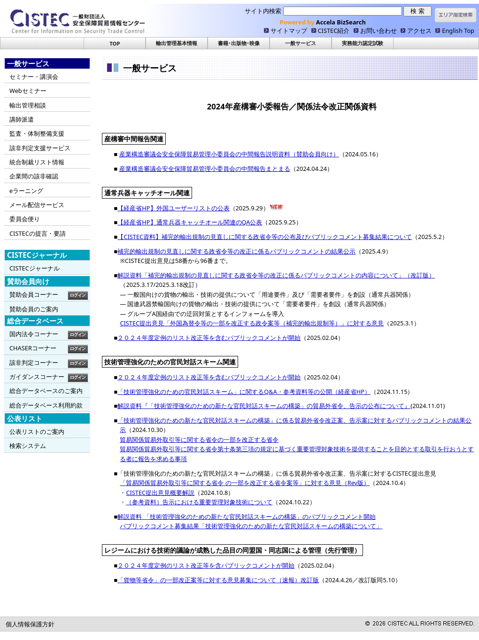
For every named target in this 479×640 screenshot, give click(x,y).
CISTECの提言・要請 (37, 233)
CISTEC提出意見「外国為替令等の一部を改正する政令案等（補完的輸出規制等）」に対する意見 (252, 323)
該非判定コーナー (33, 362)
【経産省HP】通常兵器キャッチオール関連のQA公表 (189, 222)
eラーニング (26, 190)
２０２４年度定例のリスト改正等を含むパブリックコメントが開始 (209, 337)
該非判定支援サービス (39, 148)
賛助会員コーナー (33, 294)
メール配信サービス (36, 204)
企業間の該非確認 (33, 176)
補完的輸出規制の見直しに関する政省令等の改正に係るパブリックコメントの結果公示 (236, 251)
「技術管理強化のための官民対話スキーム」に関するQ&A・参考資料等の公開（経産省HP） (244, 391)
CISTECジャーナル (34, 268)
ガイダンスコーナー (36, 376)
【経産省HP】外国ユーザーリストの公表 (173, 208)
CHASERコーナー (32, 348)
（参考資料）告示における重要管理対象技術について (199, 502)
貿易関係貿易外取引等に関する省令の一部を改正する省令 (199, 439)
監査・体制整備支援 (36, 133)
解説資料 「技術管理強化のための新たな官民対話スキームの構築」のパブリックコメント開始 (246, 516)
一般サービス (300, 42)
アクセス (419, 30)
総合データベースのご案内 (46, 390)
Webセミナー (27, 90)
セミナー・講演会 (33, 76)
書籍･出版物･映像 (239, 42)
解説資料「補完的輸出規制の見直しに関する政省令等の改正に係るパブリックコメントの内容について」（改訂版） (276, 275)
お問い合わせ (378, 30)
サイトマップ (288, 30)
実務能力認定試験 (362, 42)
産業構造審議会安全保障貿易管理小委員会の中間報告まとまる (204, 168)
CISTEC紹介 (334, 30)
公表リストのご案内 (36, 431)
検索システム (27, 445)
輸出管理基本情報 (176, 42)
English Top (458, 30)
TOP (114, 43)
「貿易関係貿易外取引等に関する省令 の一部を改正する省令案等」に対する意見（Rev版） (245, 482)
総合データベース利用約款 (46, 405)
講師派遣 (21, 119)
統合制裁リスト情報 (36, 162)
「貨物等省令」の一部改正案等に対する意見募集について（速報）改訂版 (218, 580)
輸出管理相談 (27, 105)
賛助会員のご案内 (33, 309)
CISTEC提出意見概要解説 (160, 492)
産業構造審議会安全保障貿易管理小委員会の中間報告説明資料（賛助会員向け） (229, 154)
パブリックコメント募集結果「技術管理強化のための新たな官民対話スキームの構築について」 (251, 526)
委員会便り (24, 219)
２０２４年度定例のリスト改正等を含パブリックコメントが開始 (205, 565)
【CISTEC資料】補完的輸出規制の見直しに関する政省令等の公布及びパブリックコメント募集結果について (264, 236)
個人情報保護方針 (30, 624)
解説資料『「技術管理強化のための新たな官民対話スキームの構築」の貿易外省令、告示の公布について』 (263, 405)
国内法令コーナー (33, 334)
